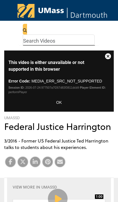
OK (59, 102)
